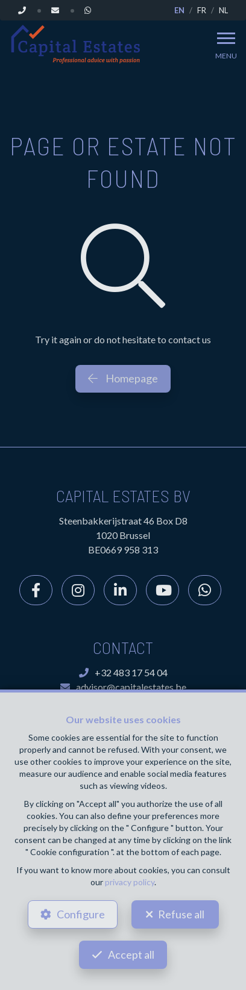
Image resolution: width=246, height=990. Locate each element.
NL (223, 10)
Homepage (123, 378)
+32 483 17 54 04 (123, 672)
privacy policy (129, 882)
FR (201, 10)
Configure (81, 914)
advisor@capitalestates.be (123, 687)
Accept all (131, 954)
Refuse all (181, 914)
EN (179, 10)
